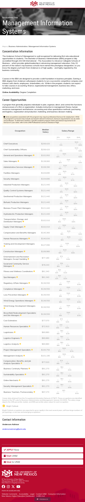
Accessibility (23, 494)
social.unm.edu (14, 491)
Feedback (42, 499)
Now (11, 449)
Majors (5, 46)
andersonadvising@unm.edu (14, 429)
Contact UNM (41, 494)
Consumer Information (57, 494)
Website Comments (9, 494)
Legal (32, 494)
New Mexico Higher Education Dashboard (18, 496)
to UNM (12, 462)
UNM (10, 455)
